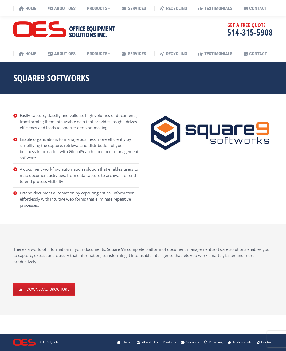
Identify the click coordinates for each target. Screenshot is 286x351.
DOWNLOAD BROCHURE (44, 289)
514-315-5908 (250, 32)
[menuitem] (260, 6)
